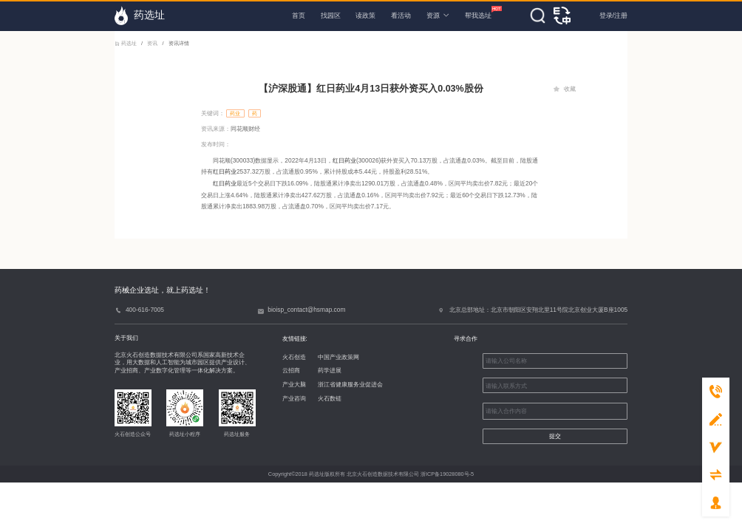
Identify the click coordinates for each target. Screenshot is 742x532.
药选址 (126, 43)
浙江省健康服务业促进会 (350, 384)
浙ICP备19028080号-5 (447, 474)
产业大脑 (294, 384)
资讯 (152, 43)
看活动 (401, 15)
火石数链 (329, 398)
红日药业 (344, 160)
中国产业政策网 (338, 357)
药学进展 (329, 370)
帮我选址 (478, 12)
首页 (298, 15)
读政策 (365, 15)
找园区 (331, 15)
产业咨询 (294, 398)
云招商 (291, 370)
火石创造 (294, 357)
